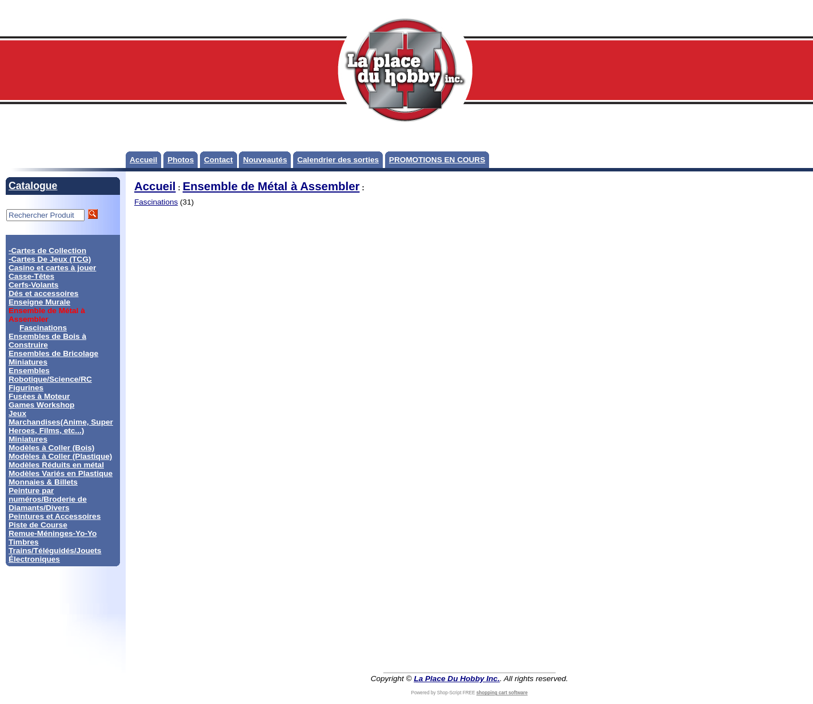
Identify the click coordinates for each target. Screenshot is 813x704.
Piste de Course (38, 525)
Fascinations (43, 327)
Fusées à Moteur (39, 396)
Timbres (24, 542)
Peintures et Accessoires (55, 516)
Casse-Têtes (31, 276)
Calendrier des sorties (338, 159)
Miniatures (28, 439)
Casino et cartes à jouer (52, 267)
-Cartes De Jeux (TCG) (50, 259)
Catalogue (33, 185)
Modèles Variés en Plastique (61, 473)
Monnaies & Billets (43, 482)
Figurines (26, 387)
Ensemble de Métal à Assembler (271, 186)
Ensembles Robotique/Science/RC (50, 374)
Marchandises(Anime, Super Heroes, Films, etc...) (61, 426)
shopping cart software (502, 692)
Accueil (143, 159)
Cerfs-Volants (33, 285)
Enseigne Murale (39, 302)
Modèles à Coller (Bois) (51, 447)
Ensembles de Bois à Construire (47, 340)
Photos (180, 159)
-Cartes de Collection (47, 250)
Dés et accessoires (43, 293)
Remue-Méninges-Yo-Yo (53, 533)
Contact (218, 159)
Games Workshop (41, 405)
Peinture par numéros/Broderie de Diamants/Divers (48, 499)
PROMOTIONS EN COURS (437, 159)
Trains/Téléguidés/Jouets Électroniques (55, 554)
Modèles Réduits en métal (56, 465)
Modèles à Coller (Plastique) (60, 456)
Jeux (17, 413)
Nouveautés (265, 159)
